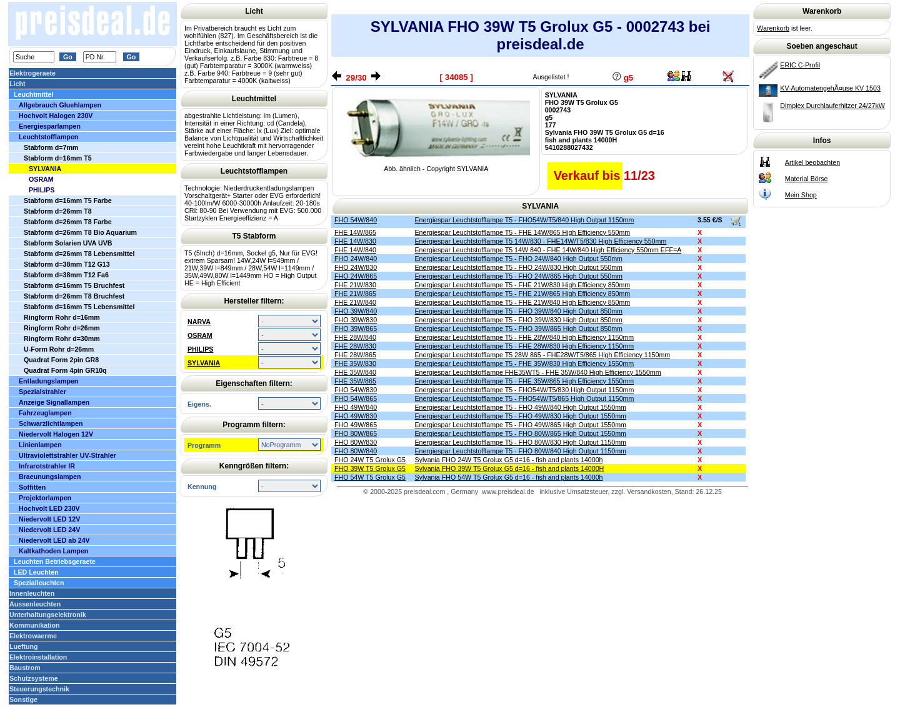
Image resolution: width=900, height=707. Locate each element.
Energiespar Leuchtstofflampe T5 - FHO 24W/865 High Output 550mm (518, 276)
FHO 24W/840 (355, 258)
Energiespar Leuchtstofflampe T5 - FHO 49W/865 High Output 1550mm (520, 424)
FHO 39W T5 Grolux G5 (370, 468)
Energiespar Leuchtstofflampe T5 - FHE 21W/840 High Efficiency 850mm (523, 302)
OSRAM (200, 335)
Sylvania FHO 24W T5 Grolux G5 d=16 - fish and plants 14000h (509, 459)
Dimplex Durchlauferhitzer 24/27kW (832, 105)
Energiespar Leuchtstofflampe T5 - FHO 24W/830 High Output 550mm (518, 267)
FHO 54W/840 (355, 220)
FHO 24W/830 (355, 267)
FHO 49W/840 (355, 407)
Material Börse (806, 178)
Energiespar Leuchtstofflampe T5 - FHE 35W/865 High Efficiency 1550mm (524, 381)
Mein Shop (801, 195)
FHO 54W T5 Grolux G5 (370, 477)
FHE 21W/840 (355, 302)
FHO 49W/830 (355, 416)
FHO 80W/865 (355, 433)
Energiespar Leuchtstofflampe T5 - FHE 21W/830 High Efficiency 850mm (523, 285)
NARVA (199, 321)
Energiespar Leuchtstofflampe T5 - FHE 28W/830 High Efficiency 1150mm (524, 346)
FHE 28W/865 (355, 354)
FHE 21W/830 (355, 285)
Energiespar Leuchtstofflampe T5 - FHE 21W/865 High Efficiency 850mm (523, 293)
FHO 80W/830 (355, 442)
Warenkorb (773, 28)
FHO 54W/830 (355, 389)
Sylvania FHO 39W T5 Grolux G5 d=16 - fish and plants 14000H (509, 468)
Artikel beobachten (812, 162)
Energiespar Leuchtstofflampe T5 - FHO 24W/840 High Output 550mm (518, 258)
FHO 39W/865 (355, 328)
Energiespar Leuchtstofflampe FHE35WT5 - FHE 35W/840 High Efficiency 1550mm (538, 372)
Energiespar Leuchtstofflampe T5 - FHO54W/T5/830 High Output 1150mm (524, 389)
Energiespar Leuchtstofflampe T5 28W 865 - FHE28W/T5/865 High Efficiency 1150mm (543, 354)
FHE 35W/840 (355, 372)
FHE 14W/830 (355, 241)
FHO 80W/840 (355, 451)
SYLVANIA (204, 363)
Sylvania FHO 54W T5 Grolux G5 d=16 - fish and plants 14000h (509, 477)
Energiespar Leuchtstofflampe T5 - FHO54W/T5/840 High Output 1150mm (524, 220)
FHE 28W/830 (355, 346)
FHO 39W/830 (355, 320)
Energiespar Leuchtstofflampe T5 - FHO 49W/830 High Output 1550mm (520, 416)
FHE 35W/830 (355, 363)
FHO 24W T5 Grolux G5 (370, 459)
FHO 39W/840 (355, 311)
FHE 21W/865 (355, 293)
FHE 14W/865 (355, 232)
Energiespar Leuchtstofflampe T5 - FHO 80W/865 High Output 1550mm (520, 433)
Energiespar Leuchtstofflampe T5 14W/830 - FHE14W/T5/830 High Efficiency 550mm (541, 241)
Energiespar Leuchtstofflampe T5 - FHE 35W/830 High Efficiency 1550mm (524, 363)
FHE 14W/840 (355, 250)
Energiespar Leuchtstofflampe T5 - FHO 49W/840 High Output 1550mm (520, 407)
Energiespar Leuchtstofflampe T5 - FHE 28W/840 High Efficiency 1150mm (524, 337)
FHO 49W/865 (355, 424)
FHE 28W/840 (355, 337)
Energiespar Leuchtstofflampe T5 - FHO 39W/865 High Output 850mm (518, 328)
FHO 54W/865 (355, 398)
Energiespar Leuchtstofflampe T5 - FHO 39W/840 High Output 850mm (518, 311)
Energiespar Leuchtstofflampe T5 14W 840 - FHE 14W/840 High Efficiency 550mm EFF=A (548, 250)
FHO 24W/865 (355, 276)
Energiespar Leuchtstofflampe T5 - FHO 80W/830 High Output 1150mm (520, 442)
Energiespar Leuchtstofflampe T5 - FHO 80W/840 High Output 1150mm (520, 451)
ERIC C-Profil (800, 65)
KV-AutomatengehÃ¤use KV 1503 (830, 88)
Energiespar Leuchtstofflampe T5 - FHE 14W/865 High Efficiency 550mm (523, 232)
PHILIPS (200, 349)
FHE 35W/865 (355, 381)
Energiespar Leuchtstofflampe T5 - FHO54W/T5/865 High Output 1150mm (524, 398)
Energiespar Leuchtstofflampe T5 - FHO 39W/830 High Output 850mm (518, 320)
